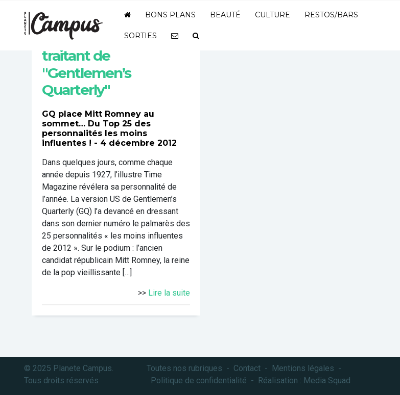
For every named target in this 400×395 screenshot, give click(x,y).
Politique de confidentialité (199, 380)
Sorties (140, 35)
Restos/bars (331, 14)
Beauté (225, 14)
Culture (272, 14)
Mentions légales (303, 368)
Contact (247, 368)
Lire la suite (169, 293)
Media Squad (326, 380)
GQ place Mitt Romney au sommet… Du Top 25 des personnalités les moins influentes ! (98, 128)
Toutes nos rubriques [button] (184, 368)
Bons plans (170, 14)
